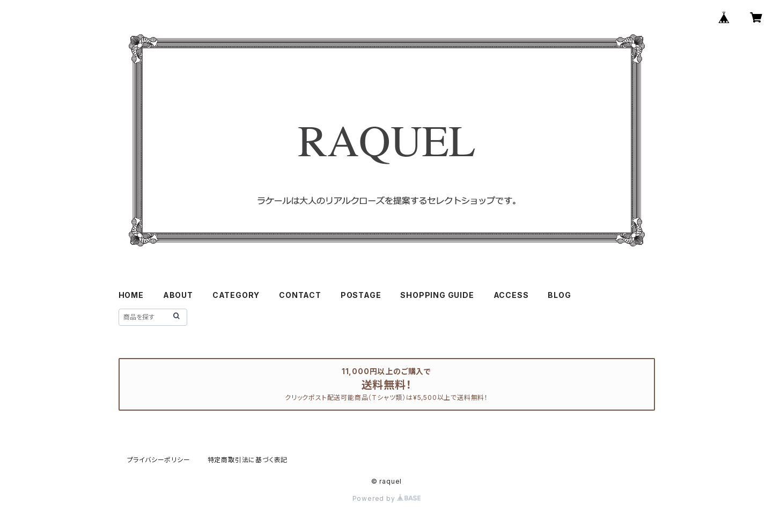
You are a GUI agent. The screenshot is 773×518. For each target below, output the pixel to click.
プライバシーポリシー (158, 460)
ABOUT (178, 295)
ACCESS (511, 295)
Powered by (386, 498)
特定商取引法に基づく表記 (248, 460)
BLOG (559, 295)
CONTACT (300, 295)
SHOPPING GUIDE (437, 295)
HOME (131, 295)
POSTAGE (361, 295)
